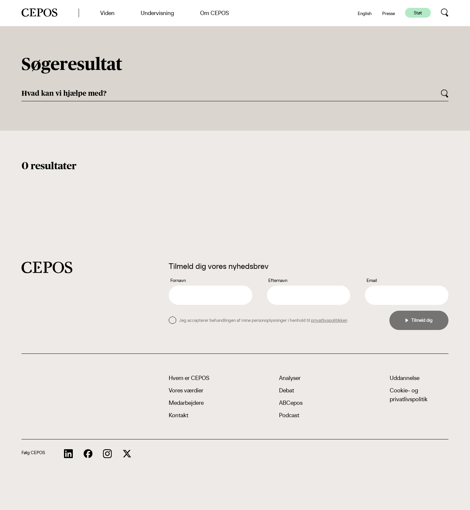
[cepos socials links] (68, 453)
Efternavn (277, 280)
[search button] (444, 12)
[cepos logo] (47, 267)
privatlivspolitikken (329, 320)
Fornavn (178, 280)
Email (372, 280)
